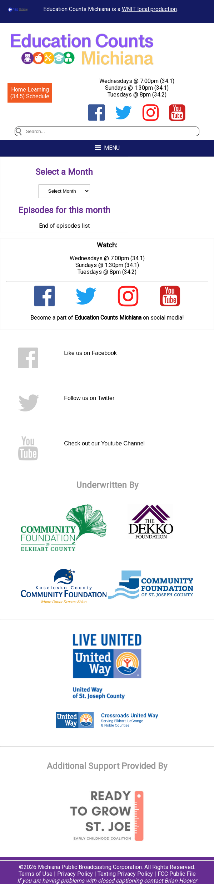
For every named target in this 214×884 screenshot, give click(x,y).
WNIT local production (149, 9)
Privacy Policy (75, 873)
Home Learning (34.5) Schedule (29, 93)
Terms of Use (36, 873)
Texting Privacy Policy (125, 873)
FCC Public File (177, 873)
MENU (107, 147)
